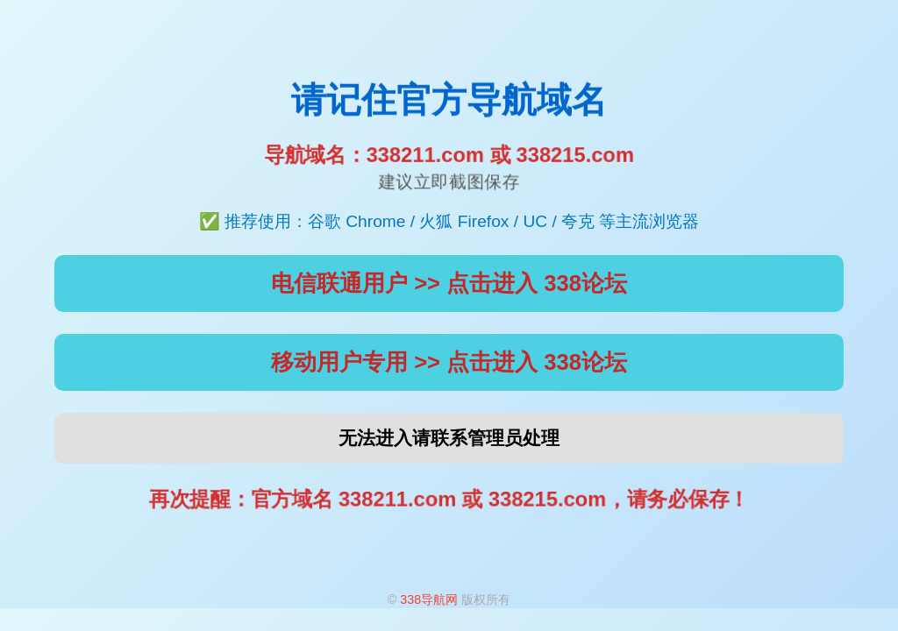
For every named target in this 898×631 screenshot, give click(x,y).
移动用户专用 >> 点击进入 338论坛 (449, 362)
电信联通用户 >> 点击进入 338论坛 (449, 283)
